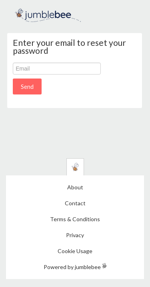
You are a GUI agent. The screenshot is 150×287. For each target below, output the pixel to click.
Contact (75, 203)
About (75, 187)
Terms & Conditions (75, 219)
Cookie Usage (75, 251)
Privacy (75, 235)
